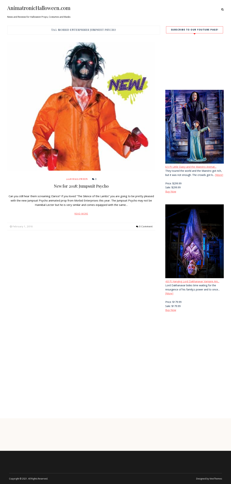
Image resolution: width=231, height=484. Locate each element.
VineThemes (216, 478)
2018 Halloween (77, 179)
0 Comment (146, 226)
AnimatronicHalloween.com (38, 7)
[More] (219, 175)
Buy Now (170, 191)
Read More (81, 213)
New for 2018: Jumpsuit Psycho (81, 186)
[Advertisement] (194, 345)
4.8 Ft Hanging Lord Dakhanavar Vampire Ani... (192, 281)
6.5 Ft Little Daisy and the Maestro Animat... (190, 166)
